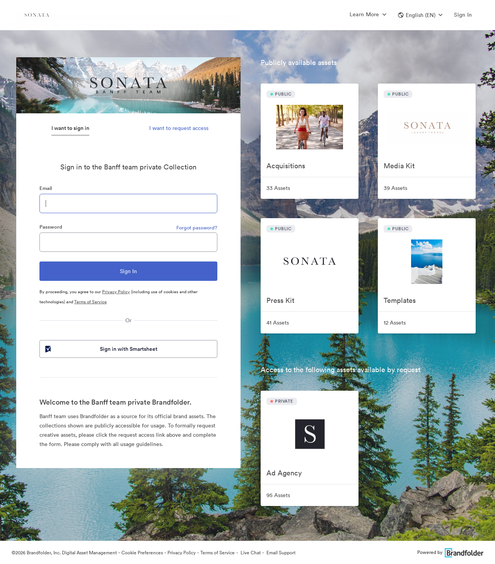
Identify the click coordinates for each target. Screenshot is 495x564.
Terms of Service (90, 302)
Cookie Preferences (142, 552)
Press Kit (280, 300)
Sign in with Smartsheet (100, 349)
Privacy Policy (116, 292)
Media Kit (399, 165)
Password (50, 227)
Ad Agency (284, 472)
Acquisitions (285, 165)
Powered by (450, 552)
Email (45, 188)
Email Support (280, 552)
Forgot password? (196, 227)
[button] (420, 15)
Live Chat (250, 552)
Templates (400, 300)
